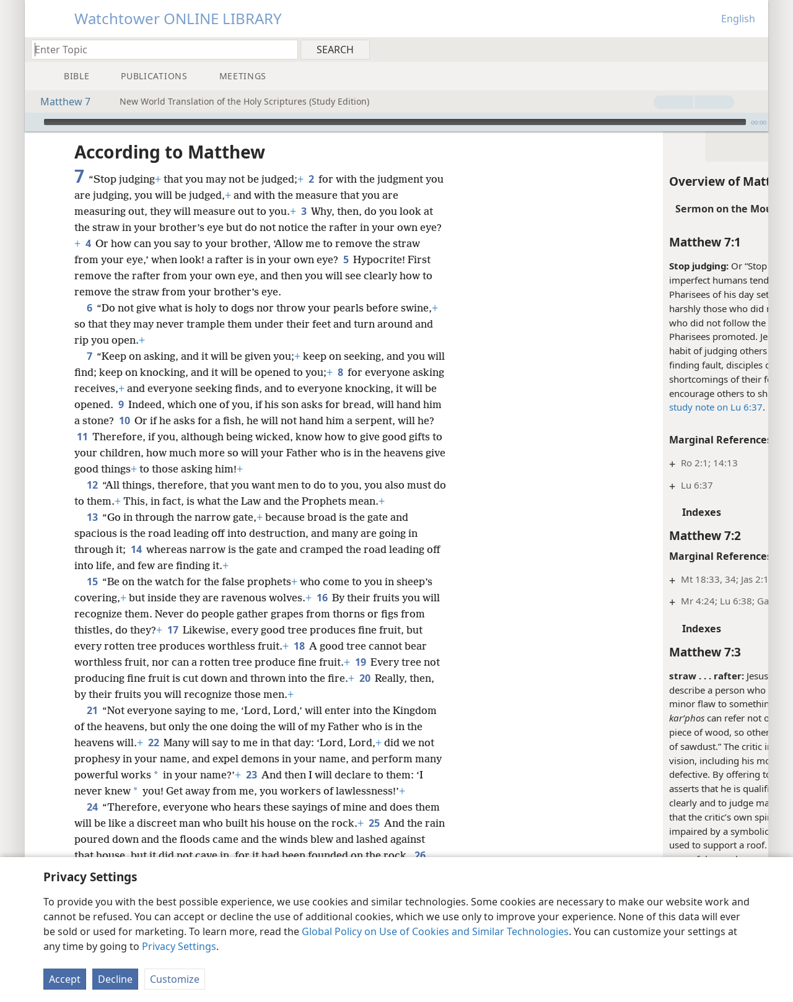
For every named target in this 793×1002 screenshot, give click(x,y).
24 (92, 823)
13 (92, 517)
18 (299, 646)
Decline (115, 979)
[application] (396, 122)
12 (92, 485)
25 (374, 839)
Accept (65, 979)
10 (172, 420)
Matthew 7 (59, 101)
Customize (174, 979)
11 (164, 436)
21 (92, 710)
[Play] (33, 122)
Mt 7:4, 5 (618, 845)
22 (153, 742)
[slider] (395, 122)
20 (364, 678)
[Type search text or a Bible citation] (159, 49)
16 (322, 597)
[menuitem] (754, 49)
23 (280, 775)
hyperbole (697, 675)
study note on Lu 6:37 (542, 407)
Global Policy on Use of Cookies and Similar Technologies (435, 931)
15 (92, 581)
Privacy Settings (179, 946)
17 (172, 630)
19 (360, 662)
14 (136, 549)
